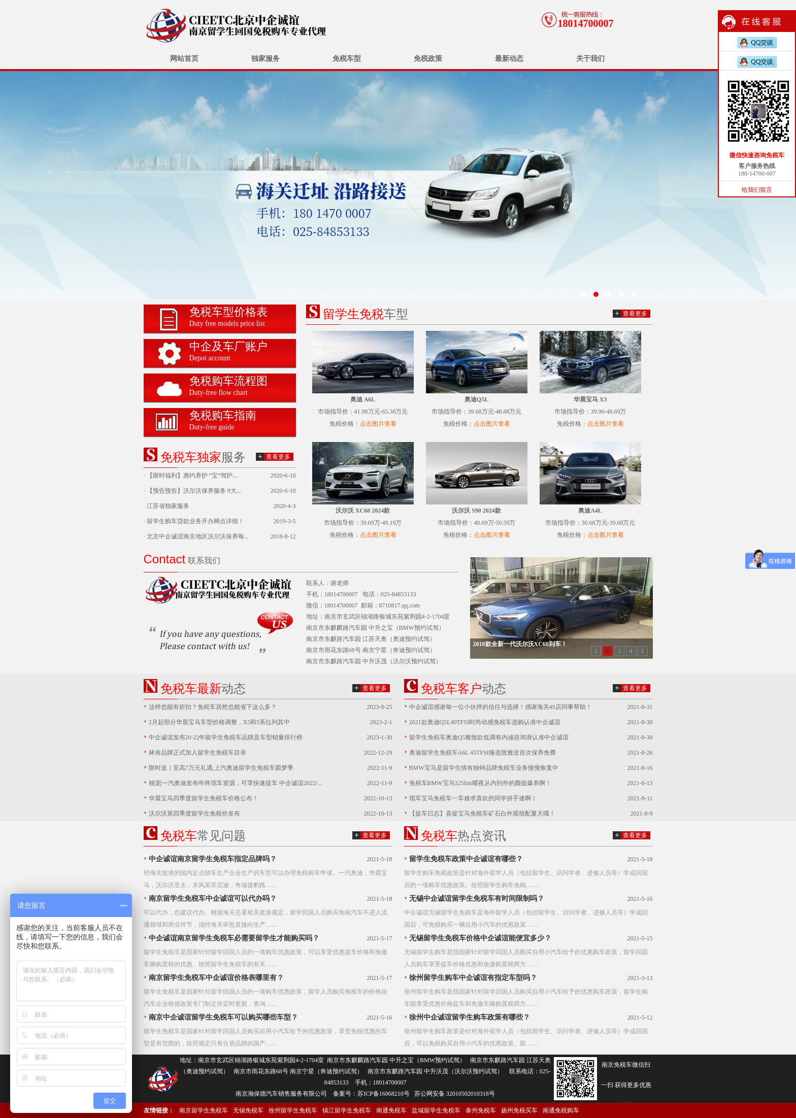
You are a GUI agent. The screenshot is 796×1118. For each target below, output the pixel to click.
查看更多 (278, 456)
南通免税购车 (561, 1110)
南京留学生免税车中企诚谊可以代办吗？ (213, 898)
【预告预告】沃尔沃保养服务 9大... (194, 490)
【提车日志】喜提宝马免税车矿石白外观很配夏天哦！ (482, 813)
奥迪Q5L (476, 399)
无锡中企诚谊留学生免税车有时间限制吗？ (476, 898)
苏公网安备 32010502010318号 (454, 1093)
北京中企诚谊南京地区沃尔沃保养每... (198, 536)
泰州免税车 (481, 1110)
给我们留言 (757, 189)
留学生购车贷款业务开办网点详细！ (195, 521)
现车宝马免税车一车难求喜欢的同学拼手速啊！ (473, 798)
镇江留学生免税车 (346, 1110)
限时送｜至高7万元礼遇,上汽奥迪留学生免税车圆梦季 (221, 767)
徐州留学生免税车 (293, 1110)
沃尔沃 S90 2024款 (476, 510)
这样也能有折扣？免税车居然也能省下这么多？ (213, 706)
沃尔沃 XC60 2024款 (363, 510)
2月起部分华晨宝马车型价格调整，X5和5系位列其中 (219, 722)
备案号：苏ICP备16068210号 (371, 1093)
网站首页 (184, 58)
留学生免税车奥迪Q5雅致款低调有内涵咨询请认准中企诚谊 (489, 737)
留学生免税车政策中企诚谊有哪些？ (466, 859)
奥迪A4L (590, 510)
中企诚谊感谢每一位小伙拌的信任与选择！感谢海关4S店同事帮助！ (500, 706)
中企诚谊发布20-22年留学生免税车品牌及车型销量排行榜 (226, 737)
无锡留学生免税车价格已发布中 (398, 185)
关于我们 (590, 58)
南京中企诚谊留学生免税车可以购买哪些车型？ (223, 1017)
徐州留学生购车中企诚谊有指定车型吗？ (473, 977)
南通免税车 (391, 1110)
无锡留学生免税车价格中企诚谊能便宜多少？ (480, 938)
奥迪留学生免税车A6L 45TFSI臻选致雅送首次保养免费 (482, 752)
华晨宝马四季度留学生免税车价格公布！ (203, 798)
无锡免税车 (248, 1110)
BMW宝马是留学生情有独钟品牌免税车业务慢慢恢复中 (483, 767)
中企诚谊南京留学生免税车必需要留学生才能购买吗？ (234, 938)
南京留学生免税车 (203, 1110)
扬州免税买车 (519, 1110)
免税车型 (347, 58)
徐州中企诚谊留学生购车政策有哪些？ (469, 1017)
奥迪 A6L (363, 399)
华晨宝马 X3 (590, 399)
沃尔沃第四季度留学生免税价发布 (194, 813)
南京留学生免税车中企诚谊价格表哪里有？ (216, 977)
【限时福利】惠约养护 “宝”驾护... (192, 475)
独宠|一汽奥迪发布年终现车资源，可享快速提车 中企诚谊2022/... (235, 783)
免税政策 (428, 58)
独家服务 (265, 58)
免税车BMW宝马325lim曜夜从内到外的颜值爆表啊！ (480, 783)
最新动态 (509, 58)
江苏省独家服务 (168, 506)
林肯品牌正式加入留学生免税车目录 (197, 752)
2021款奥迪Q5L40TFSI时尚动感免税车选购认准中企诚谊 (485, 722)
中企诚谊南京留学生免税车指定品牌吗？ (213, 859)
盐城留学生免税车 (436, 1110)
